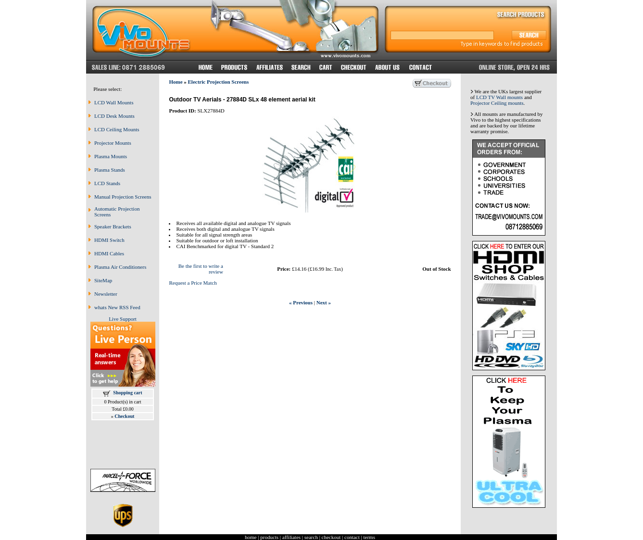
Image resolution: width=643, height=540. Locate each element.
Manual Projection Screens (122, 197)
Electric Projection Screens (218, 82)
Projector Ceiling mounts (497, 103)
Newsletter (105, 294)
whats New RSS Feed (117, 307)
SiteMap (103, 280)
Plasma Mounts (110, 156)
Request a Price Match (192, 283)
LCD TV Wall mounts (499, 97)
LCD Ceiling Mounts (116, 129)
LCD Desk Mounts (114, 116)
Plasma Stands (109, 170)
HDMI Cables (109, 253)
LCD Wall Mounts (113, 102)
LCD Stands (107, 183)
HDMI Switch (109, 240)
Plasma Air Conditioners (120, 267)
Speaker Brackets (112, 226)
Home (175, 82)
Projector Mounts (112, 143)
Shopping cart (127, 392)
